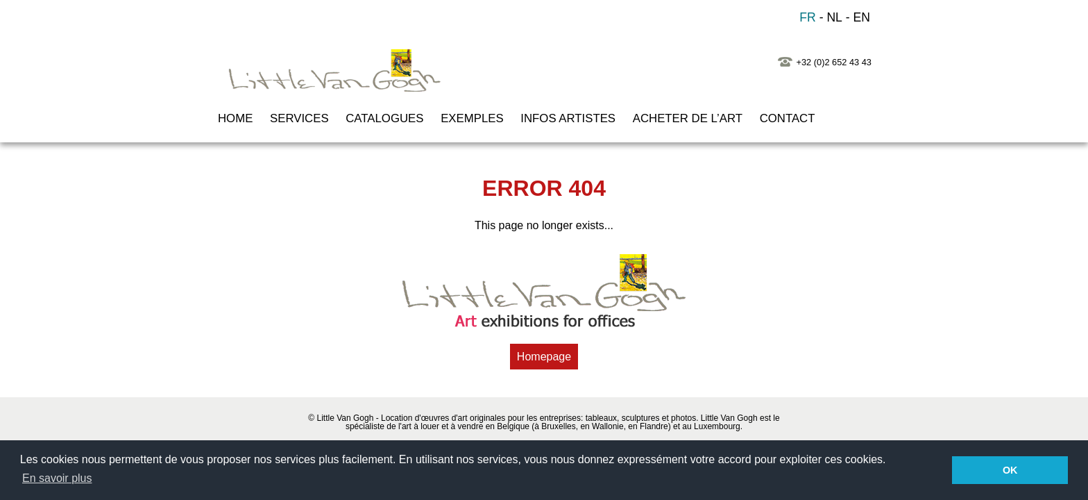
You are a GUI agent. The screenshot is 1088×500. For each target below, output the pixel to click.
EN (861, 17)
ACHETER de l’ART (687, 118)
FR (807, 17)
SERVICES (299, 118)
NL (834, 17)
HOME (235, 118)
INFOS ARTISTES (567, 118)
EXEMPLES (472, 118)
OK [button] (1010, 470)
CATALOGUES (384, 118)
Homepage (544, 356)
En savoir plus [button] (57, 478)
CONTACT (787, 118)
